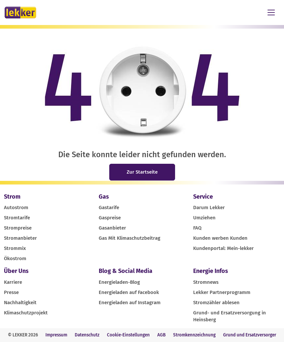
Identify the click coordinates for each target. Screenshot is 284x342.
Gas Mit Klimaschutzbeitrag (129, 238)
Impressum (56, 335)
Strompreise (18, 228)
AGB (161, 335)
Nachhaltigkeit (20, 302)
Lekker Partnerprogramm (221, 292)
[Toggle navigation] (271, 12)
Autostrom (16, 207)
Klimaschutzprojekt (26, 313)
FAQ (197, 228)
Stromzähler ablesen (216, 302)
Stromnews (206, 282)
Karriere (13, 282)
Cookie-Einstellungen (128, 335)
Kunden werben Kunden (220, 238)
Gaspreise (110, 218)
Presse (11, 292)
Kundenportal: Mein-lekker (223, 248)
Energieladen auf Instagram (130, 302)
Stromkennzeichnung (194, 335)
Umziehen (204, 218)
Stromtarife (17, 218)
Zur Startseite (142, 172)
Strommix (15, 248)
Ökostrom (15, 258)
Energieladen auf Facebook (129, 292)
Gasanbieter (112, 228)
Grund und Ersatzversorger (249, 335)
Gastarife (109, 207)
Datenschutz (87, 335)
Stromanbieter (20, 238)
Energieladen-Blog (119, 282)
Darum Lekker (209, 207)
